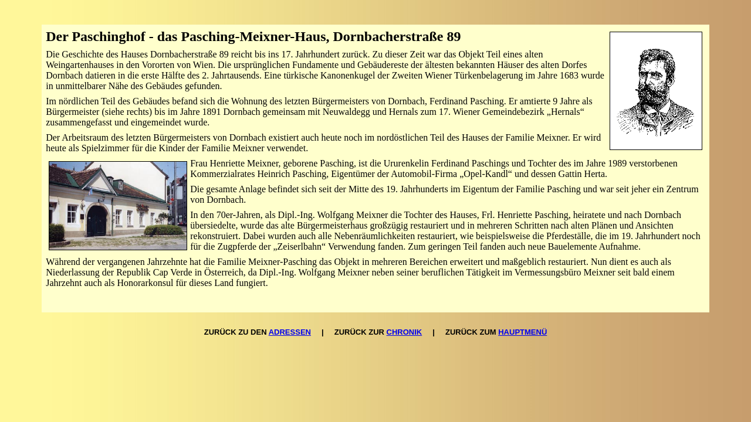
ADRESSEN (290, 332)
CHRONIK (404, 332)
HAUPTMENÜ (522, 332)
